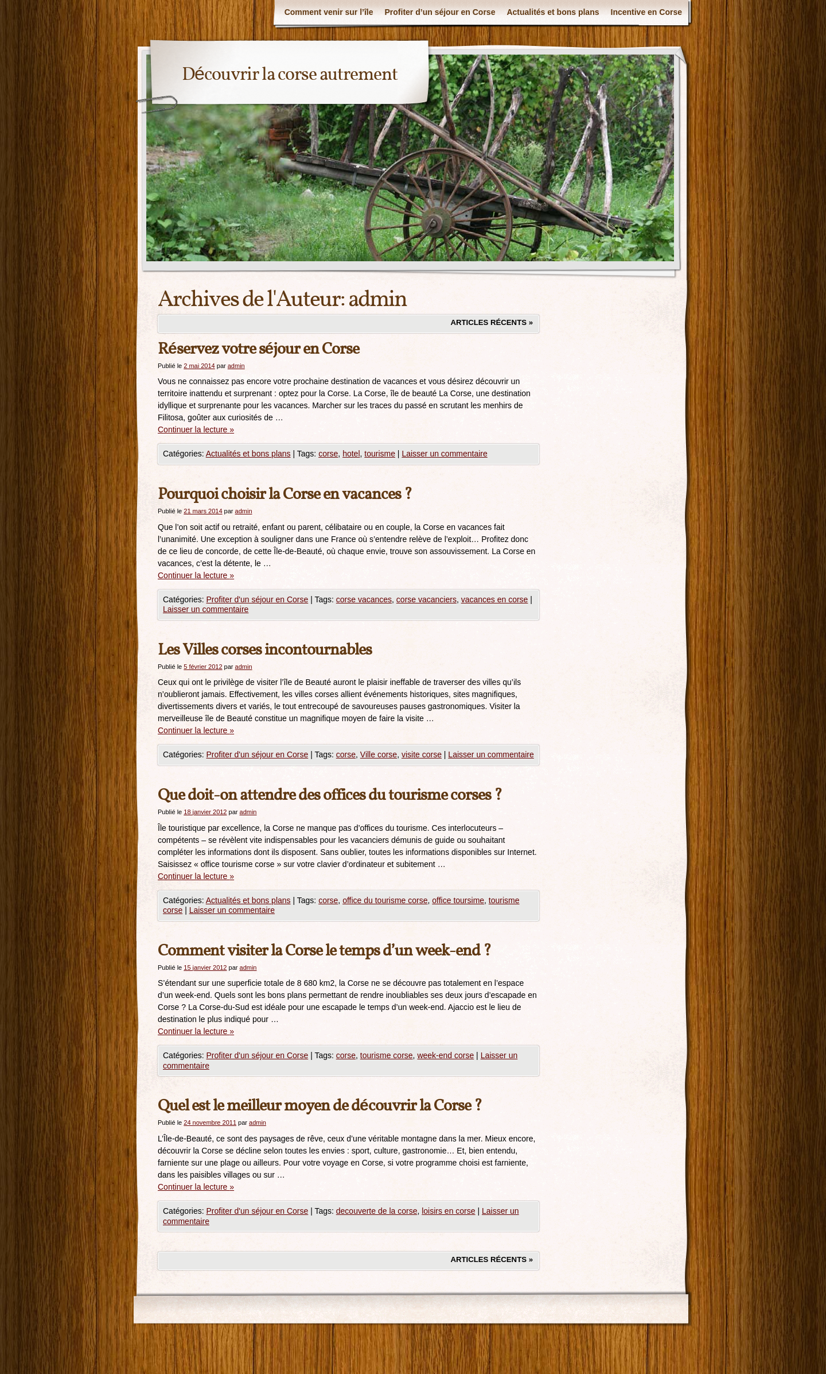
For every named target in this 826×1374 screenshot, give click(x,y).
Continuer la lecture (196, 429)
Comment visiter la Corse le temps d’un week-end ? (324, 951)
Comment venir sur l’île (329, 12)
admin (377, 300)
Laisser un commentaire (444, 453)
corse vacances (364, 599)
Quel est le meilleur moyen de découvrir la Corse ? (320, 1106)
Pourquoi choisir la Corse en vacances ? (285, 494)
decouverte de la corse (377, 1211)
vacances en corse (494, 599)
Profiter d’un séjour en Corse (440, 12)
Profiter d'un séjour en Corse (257, 599)
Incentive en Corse (647, 12)
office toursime (458, 900)
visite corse (422, 754)
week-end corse (445, 1055)
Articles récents (491, 322)
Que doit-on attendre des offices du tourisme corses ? (330, 795)
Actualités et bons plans (552, 12)
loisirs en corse (448, 1211)
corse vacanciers (426, 599)
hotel (351, 453)
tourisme (379, 453)
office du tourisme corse (384, 900)
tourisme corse (386, 1055)
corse (328, 453)
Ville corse (378, 754)
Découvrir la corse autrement (290, 75)
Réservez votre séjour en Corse (258, 349)
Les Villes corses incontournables (265, 650)
